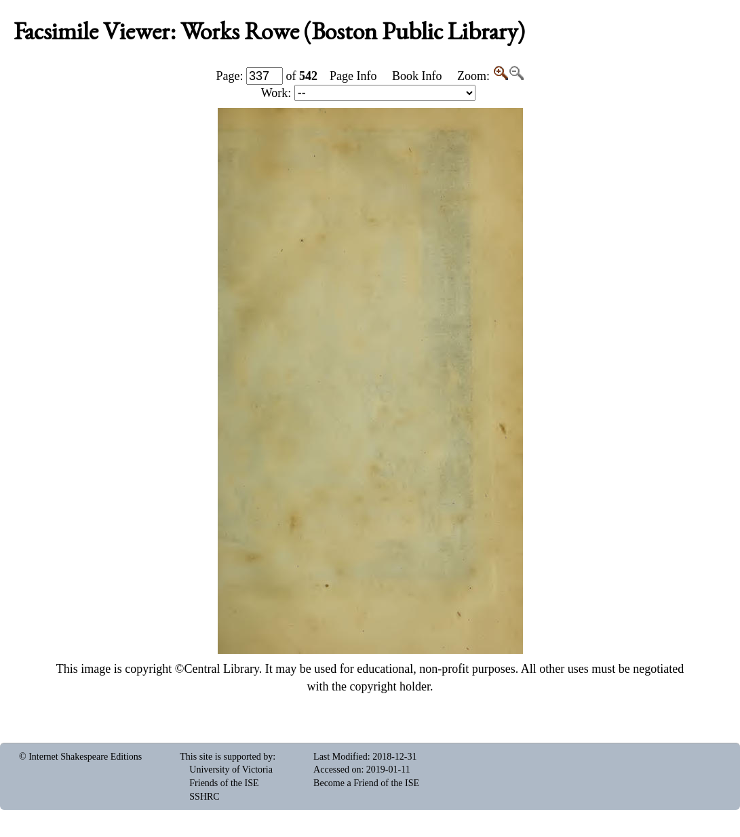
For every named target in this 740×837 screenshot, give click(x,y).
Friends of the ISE (223, 783)
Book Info (417, 76)
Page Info (353, 76)
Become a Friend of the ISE (366, 783)
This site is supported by (226, 757)
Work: (368, 93)
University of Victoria (231, 769)
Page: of (267, 76)
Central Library (221, 669)
